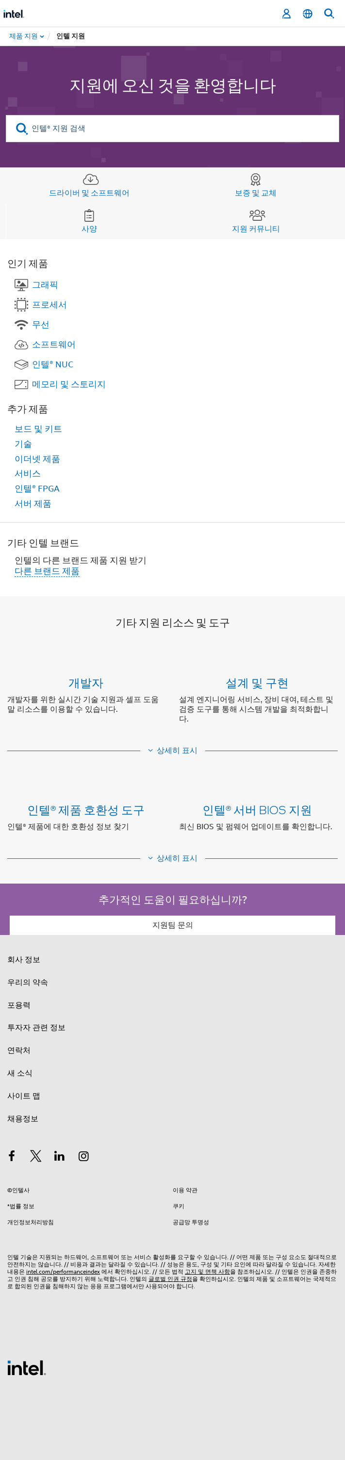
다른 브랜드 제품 (47, 571)
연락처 (19, 1050)
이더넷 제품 (37, 459)
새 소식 (20, 1073)
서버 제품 (33, 503)
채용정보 (22, 1119)
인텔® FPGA (37, 488)
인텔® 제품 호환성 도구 (86, 809)
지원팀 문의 (172, 925)
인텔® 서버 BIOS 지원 (257, 809)
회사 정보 (23, 960)
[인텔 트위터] (36, 1157)
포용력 (19, 1005)
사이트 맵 (23, 1096)
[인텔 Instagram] (84, 1157)
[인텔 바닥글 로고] (26, 1367)
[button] (172, 703)
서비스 (28, 473)
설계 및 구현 (257, 682)
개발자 (85, 682)
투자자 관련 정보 (36, 1028)
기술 (23, 444)
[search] (22, 129)
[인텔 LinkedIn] (59, 1157)
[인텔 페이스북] (11, 1157)
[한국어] (307, 13)
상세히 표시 (177, 750)
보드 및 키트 (38, 429)
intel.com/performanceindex (63, 1271)
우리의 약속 (27, 982)
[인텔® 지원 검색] (172, 128)
